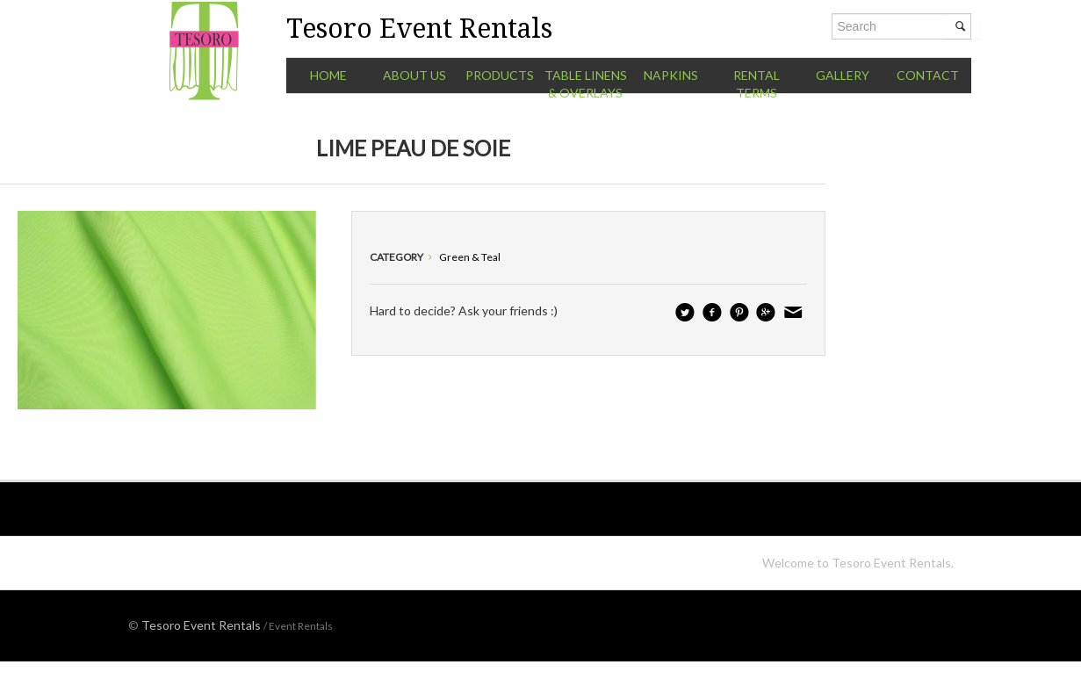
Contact (928, 75)
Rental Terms (756, 84)
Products (499, 75)
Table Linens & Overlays (585, 84)
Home (328, 75)
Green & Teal (470, 257)
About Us (414, 75)
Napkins (671, 75)
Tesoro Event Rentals (201, 625)
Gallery (842, 75)
